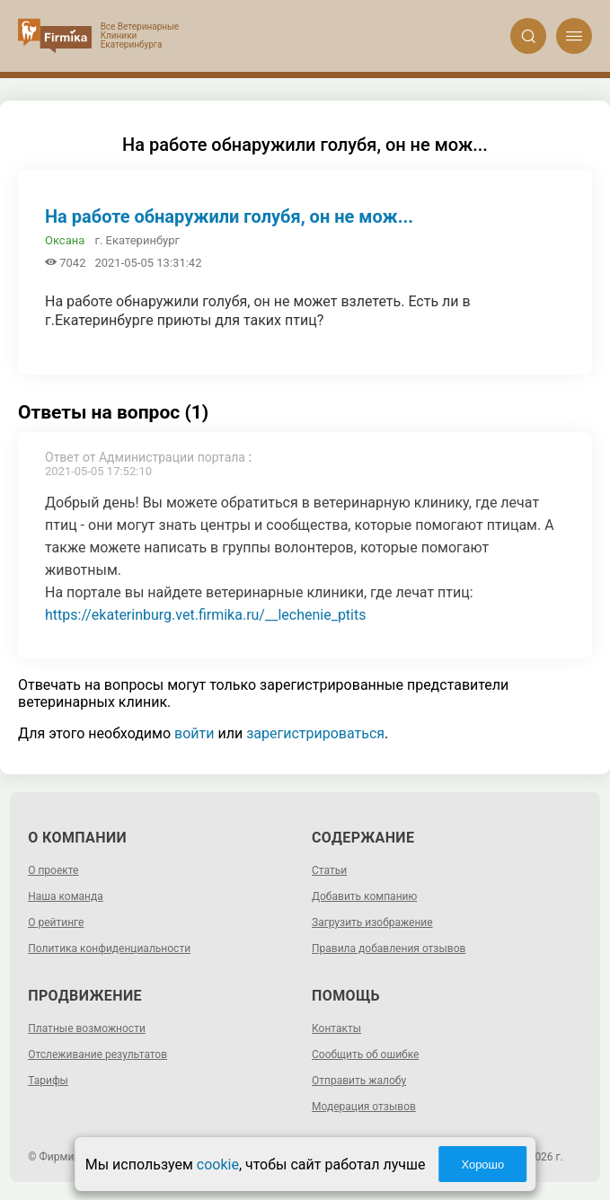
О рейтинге (56, 922)
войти (194, 733)
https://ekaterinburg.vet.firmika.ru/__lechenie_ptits (205, 614)
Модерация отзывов (364, 1106)
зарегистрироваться (315, 733)
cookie (218, 1164)
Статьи (329, 870)
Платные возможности (87, 1028)
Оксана (64, 240)
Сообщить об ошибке (365, 1054)
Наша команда (65, 896)
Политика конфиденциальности (109, 948)
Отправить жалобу (359, 1080)
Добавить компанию (364, 896)
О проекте (53, 870)
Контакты (336, 1028)
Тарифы (48, 1080)
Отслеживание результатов (97, 1054)
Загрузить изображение (372, 922)
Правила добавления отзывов (388, 948)
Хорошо (482, 1164)
